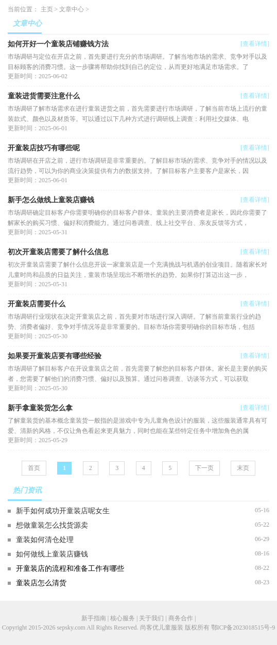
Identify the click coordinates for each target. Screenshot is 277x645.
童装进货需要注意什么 (44, 96)
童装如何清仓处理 (45, 540)
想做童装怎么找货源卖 (52, 525)
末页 (243, 468)
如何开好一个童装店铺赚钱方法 (58, 44)
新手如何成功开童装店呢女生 (63, 511)
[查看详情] (254, 43)
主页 (47, 9)
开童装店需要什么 (36, 304)
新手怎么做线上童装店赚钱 (51, 200)
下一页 (204, 468)
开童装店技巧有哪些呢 (44, 148)
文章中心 (71, 9)
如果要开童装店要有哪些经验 (54, 356)
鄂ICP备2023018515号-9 (243, 627)
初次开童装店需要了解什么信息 (58, 252)
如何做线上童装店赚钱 (52, 554)
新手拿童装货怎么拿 (40, 408)
